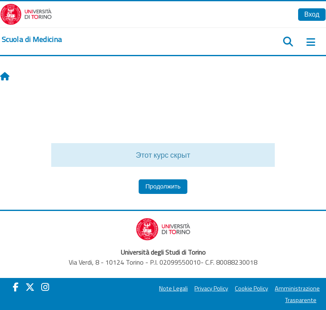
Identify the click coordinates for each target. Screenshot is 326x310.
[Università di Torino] (26, 13)
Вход (311, 14)
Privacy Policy (211, 288)
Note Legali (173, 288)
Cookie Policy (251, 288)
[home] (32, 39)
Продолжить (163, 186)
